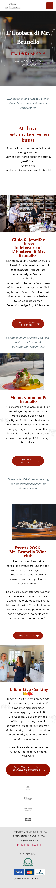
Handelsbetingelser (29, 845)
